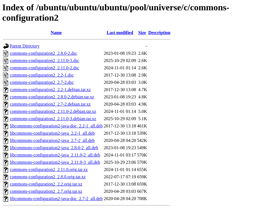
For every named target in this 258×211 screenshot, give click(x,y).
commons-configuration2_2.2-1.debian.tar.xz (50, 89)
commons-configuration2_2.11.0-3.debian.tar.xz (53, 118)
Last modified (120, 32)
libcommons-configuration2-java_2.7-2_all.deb (52, 140)
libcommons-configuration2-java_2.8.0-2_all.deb (54, 147)
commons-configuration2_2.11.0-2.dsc (44, 67)
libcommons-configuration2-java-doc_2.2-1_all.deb (56, 126)
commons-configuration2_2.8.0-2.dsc (43, 53)
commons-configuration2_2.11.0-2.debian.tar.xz (53, 111)
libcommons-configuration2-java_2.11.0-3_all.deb (55, 162)
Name (56, 32)
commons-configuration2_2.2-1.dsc (42, 75)
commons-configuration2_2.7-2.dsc (42, 82)
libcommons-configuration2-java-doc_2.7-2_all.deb (56, 198)
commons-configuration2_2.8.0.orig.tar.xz (48, 176)
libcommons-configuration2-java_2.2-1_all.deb (52, 133)
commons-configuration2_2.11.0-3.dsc (44, 60)
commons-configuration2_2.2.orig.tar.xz (46, 184)
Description (159, 32)
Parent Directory (24, 46)
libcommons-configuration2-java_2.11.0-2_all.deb (55, 155)
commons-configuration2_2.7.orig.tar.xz (46, 191)
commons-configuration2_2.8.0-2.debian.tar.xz (52, 96)
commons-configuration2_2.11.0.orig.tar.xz (49, 169)
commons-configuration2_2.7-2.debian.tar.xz (50, 104)
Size (142, 32)
